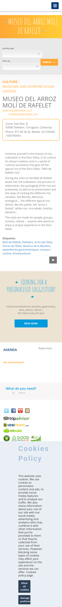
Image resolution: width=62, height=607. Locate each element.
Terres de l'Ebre (12, 246)
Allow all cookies (24, 586)
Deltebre (27, 242)
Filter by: (6, 61)
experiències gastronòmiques (20, 249)
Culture (9, 81)
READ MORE (31, 323)
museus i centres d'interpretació (26, 251)
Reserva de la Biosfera (36, 246)
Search (46, 62)
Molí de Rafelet (11, 242)
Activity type (8, 48)
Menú (55, 6)
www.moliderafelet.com (17, 110)
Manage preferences (25, 599)
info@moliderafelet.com (23, 114)
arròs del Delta (43, 242)
